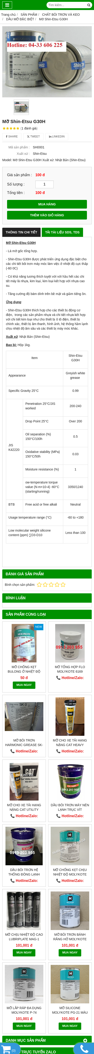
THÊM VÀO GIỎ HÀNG (47, 215)
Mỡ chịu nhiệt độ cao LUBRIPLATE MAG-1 (24, 937)
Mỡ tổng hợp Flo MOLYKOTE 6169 (70, 669)
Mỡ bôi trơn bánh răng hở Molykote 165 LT (69, 939)
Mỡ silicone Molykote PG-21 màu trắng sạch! (70, 1012)
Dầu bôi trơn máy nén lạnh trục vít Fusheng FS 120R (70, 809)
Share (12, 136)
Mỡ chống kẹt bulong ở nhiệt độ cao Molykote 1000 (24, 671)
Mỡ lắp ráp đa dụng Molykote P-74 (24, 1010)
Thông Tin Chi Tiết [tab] (21, 232)
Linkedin (57, 136)
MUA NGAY (24, 685)
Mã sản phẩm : (19, 147)
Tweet (33, 136)
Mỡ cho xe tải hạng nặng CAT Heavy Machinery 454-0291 (70, 745)
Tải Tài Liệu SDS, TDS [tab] (62, 232)
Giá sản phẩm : (19, 175)
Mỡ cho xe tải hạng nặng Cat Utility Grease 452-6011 (24, 809)
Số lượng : (16, 184)
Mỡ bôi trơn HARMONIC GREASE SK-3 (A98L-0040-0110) (24, 745)
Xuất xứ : (23, 153)
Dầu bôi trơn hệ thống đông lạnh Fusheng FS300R (24, 874)
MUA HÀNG (47, 204)
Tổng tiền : (16, 193)
